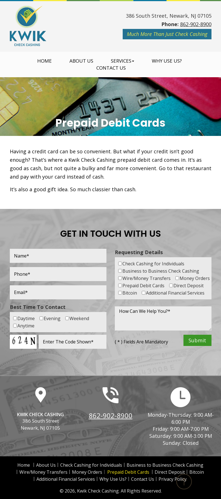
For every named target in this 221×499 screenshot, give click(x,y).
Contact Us (111, 68)
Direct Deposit (170, 472)
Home (44, 61)
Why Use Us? (167, 61)
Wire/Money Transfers (43, 472)
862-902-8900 (195, 24)
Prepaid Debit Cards (128, 472)
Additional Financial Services (65, 479)
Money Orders (87, 472)
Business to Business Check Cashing (165, 465)
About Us (81, 61)
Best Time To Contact (38, 307)
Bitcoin (196, 472)
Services (122, 61)
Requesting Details (139, 252)
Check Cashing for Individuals (91, 465)
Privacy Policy (173, 479)
